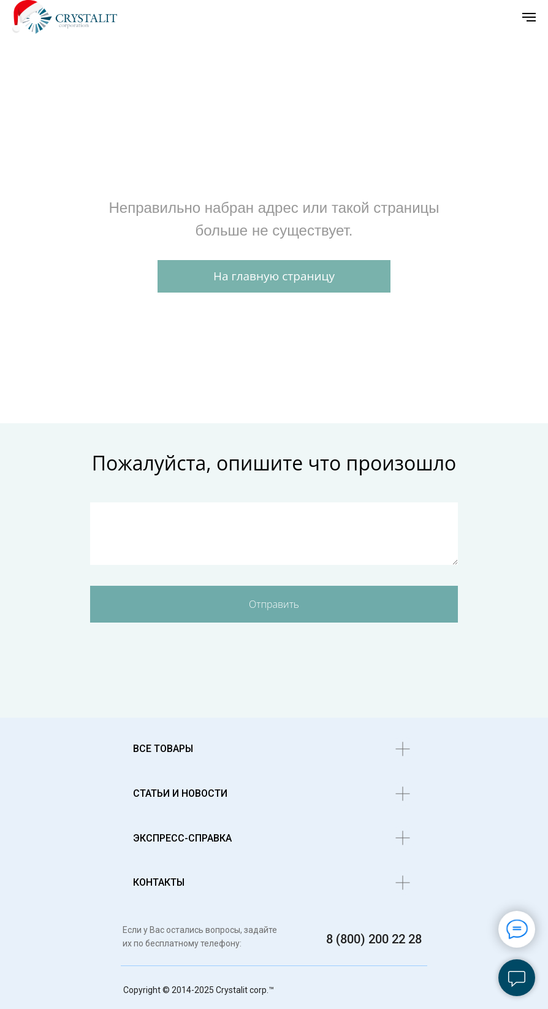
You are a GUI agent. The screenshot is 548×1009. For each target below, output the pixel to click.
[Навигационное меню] (529, 17)
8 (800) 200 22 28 (374, 939)
